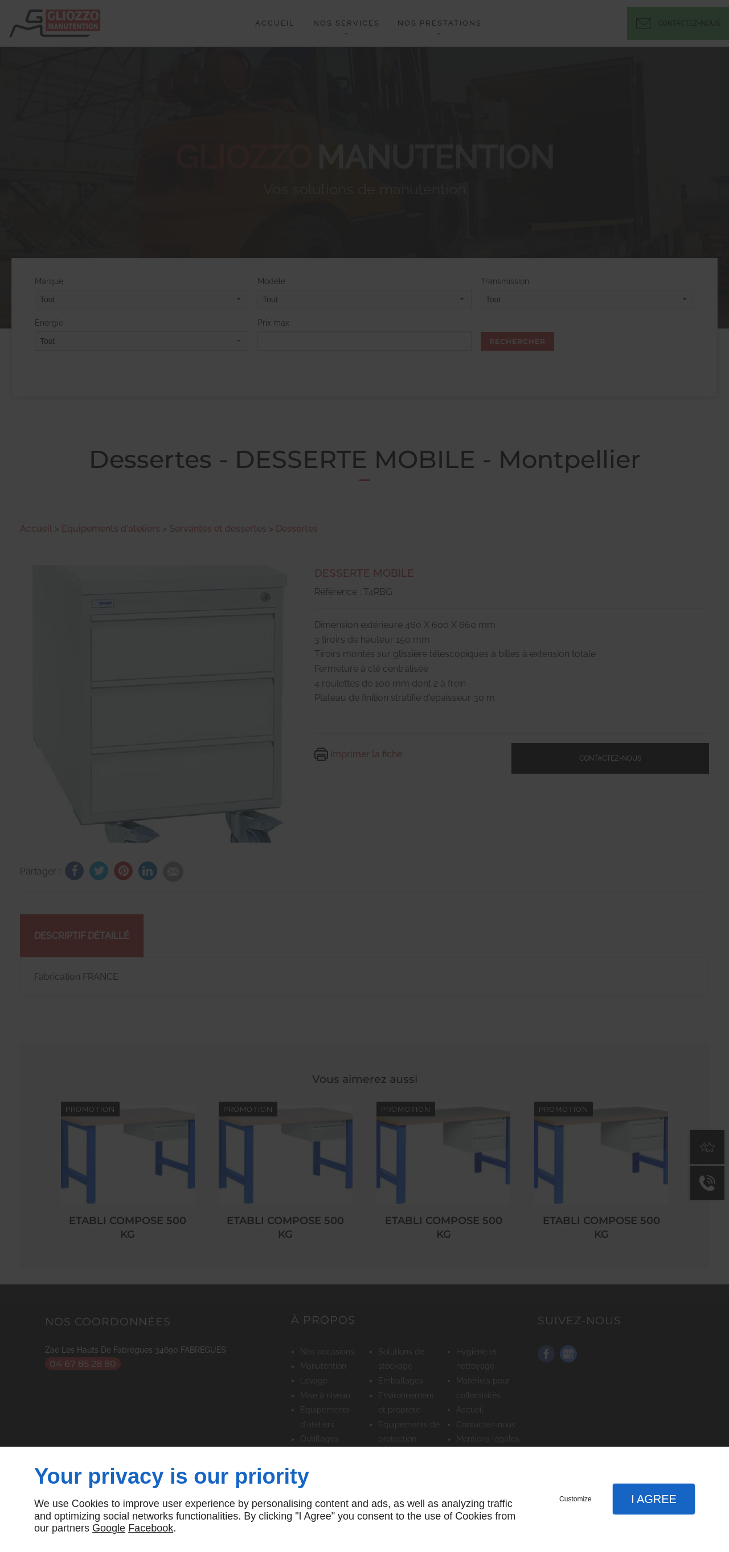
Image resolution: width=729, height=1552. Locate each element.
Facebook (150, 1528)
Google (108, 1528)
